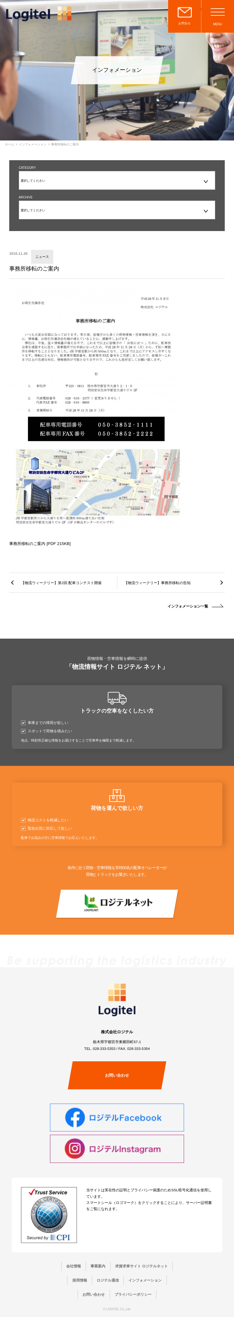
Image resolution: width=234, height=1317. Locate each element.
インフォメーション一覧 (187, 606)
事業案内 (98, 1266)
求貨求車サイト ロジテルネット (141, 1266)
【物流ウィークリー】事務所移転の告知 (157, 583)
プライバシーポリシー (133, 1294)
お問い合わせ (117, 1075)
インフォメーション (32, 144)
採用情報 (79, 1280)
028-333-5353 (104, 1049)
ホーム (9, 144)
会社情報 (73, 1266)
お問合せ (184, 23)
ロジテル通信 (108, 1280)
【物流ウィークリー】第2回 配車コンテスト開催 (61, 583)
